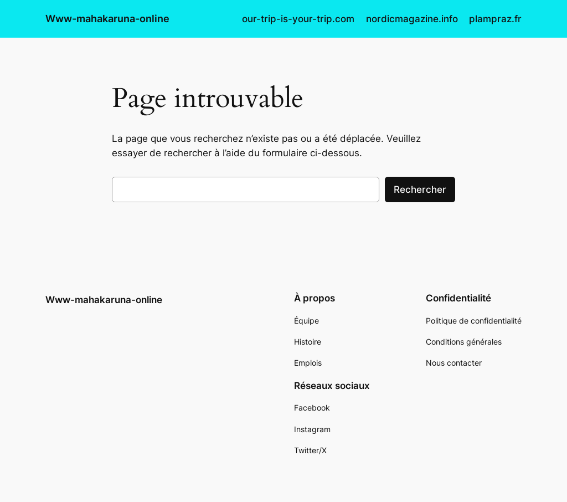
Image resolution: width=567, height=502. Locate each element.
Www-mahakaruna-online (107, 18)
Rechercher (420, 189)
